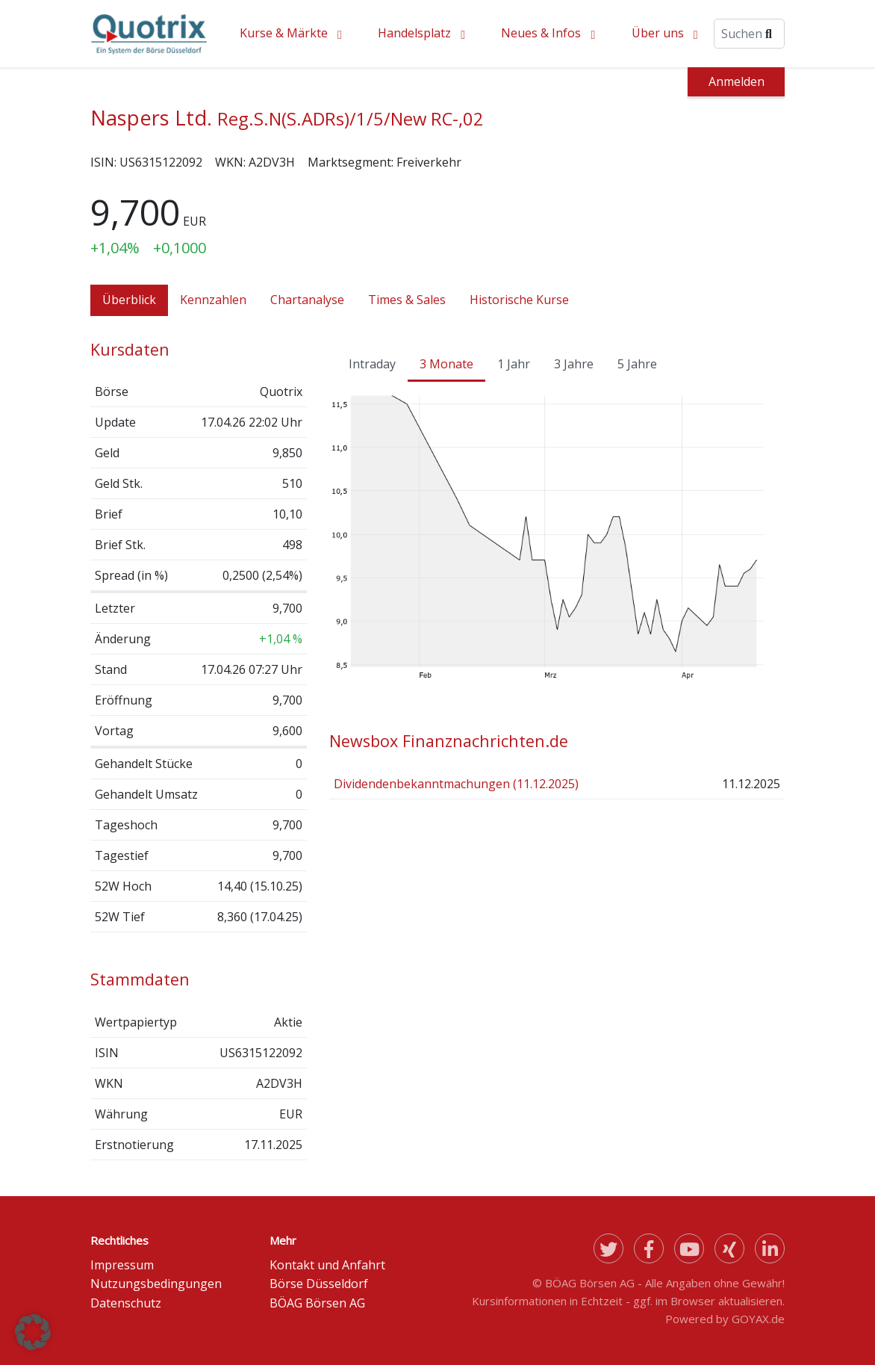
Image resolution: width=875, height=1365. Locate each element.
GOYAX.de (758, 1318)
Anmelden (737, 81)
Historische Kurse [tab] (519, 299)
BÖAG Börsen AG (317, 1303)
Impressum (122, 1265)
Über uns (658, 33)
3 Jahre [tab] (574, 364)
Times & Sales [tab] (407, 299)
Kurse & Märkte (284, 33)
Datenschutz (125, 1303)
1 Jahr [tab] (513, 364)
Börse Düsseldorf (319, 1283)
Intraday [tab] (372, 364)
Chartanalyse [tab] (307, 299)
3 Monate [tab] (446, 364)
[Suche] (749, 34)
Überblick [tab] (129, 299)
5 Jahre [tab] (637, 364)
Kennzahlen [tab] (213, 299)
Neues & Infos (541, 33)
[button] (33, 1332)
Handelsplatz (414, 33)
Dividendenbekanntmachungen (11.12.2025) (456, 784)
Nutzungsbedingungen (156, 1283)
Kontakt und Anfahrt (327, 1265)
